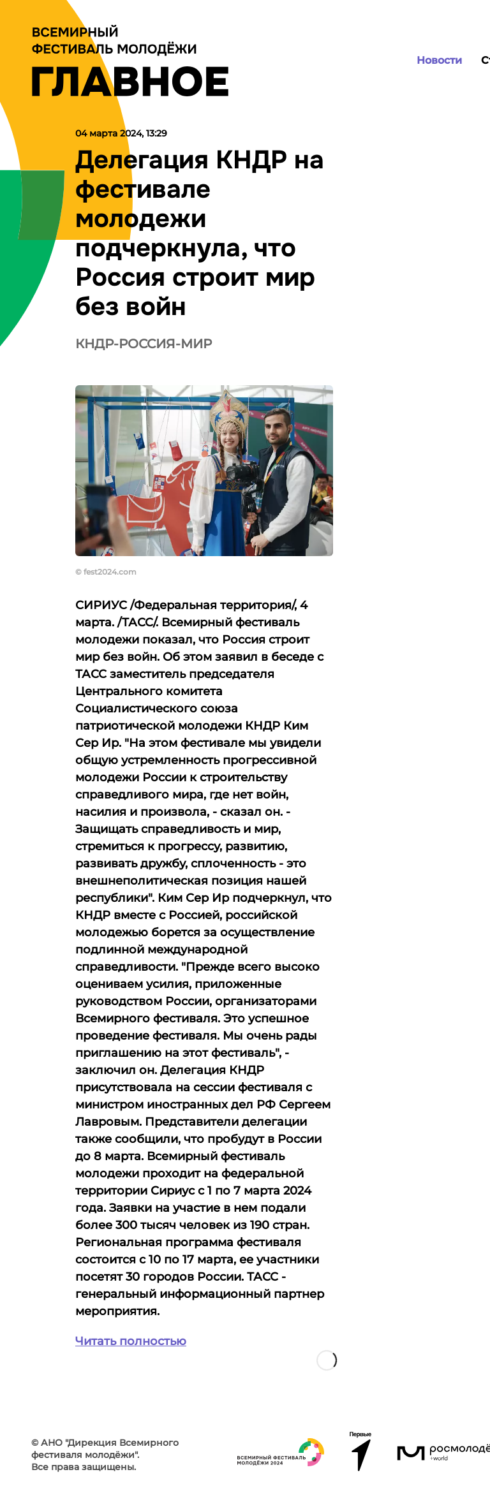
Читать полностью (130, 1341)
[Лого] (130, 60)
